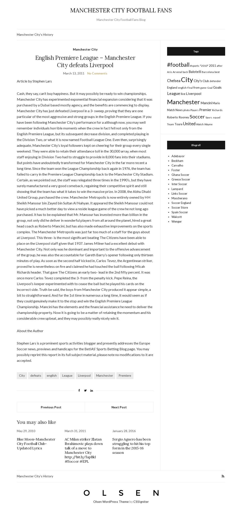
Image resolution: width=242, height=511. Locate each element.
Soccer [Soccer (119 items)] (197, 116)
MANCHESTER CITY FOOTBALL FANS (121, 10)
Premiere (125, 375)
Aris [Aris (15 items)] (169, 71)
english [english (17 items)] (182, 87)
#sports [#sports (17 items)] (194, 65)
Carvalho (177, 165)
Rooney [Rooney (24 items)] (184, 117)
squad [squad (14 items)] (216, 117)
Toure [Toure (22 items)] (178, 124)
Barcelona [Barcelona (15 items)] (208, 71)
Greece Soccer (181, 179)
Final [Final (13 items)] (190, 87)
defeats (35, 375)
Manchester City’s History (35, 34)
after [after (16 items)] (219, 65)
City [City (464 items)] (187, 79)
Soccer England (181, 203)
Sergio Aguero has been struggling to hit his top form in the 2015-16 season (131, 446)
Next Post (119, 407)
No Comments (97, 73)
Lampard (177, 189)
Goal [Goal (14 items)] (210, 87)
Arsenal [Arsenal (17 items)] (177, 72)
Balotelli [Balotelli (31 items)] (195, 72)
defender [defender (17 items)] (215, 81)
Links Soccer (179, 193)
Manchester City (85, 49)
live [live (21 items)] (183, 94)
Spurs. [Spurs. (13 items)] (208, 117)
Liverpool (84, 375)
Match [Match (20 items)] (171, 110)
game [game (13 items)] (203, 87)
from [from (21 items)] (196, 87)
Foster (176, 170)
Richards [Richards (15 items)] (217, 110)
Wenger (177, 221)
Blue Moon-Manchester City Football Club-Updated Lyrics (36, 443)
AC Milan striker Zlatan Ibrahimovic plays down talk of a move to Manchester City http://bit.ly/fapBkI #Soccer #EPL (84, 450)
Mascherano (179, 198)
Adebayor (178, 156)
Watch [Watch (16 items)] (200, 124)
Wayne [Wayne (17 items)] (208, 124)
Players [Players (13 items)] (194, 110)
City (22, 375)
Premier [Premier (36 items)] (205, 110)
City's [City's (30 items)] (198, 81)
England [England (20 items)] (172, 87)
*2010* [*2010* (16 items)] (204, 65)
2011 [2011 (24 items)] (212, 65)
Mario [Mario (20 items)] (216, 103)
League (67, 375)
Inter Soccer (179, 184)
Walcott (177, 217)
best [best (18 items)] (217, 72)
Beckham (177, 161)
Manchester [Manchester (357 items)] (183, 102)
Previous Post (51, 407)
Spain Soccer (180, 212)
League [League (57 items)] (173, 93)
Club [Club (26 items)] (206, 81)
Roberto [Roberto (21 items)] (172, 117)
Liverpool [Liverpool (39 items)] (193, 93)
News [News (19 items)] (179, 110)
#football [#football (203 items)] (178, 64)
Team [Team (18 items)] (170, 124)
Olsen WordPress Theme (111, 501)
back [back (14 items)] (185, 71)
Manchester (104, 375)
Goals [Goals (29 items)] (217, 87)
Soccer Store (180, 207)
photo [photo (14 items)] (186, 110)
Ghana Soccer (180, 174)
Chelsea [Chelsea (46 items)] (173, 80)
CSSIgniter (141, 501)
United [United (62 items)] (189, 123)
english (52, 375)
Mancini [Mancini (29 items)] (206, 103)
